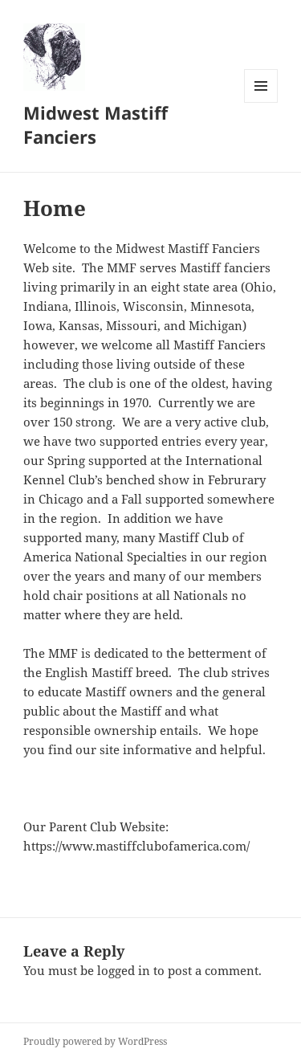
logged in (123, 970)
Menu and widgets (261, 102)
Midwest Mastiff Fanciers (95, 124)
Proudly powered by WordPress (95, 1041)
